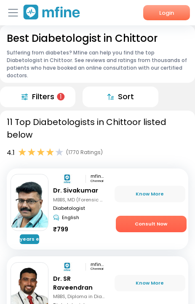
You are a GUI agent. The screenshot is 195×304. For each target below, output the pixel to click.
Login (166, 13)
